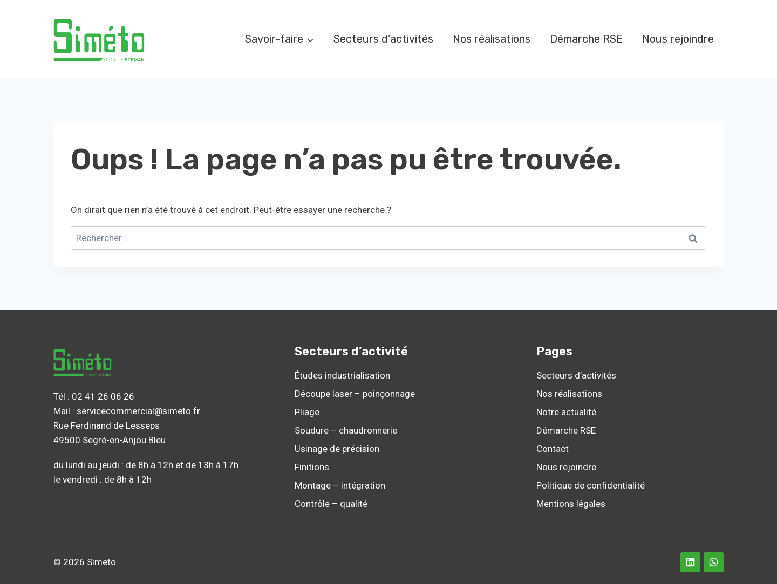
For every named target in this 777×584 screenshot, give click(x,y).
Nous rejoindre (678, 38)
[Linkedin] (690, 562)
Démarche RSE (586, 38)
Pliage (307, 412)
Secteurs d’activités (383, 38)
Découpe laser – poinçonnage (355, 393)
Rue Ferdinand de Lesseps (106, 425)
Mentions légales (570, 503)
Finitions (312, 467)
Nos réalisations (491, 38)
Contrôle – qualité (331, 503)
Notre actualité (566, 412)
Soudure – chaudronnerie (346, 430)
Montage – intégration (340, 485)
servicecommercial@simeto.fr (138, 411)
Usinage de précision (337, 448)
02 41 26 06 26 (103, 396)
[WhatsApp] (714, 562)
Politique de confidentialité (590, 485)
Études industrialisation (342, 375)
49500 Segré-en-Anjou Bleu (109, 440)
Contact (552, 448)
